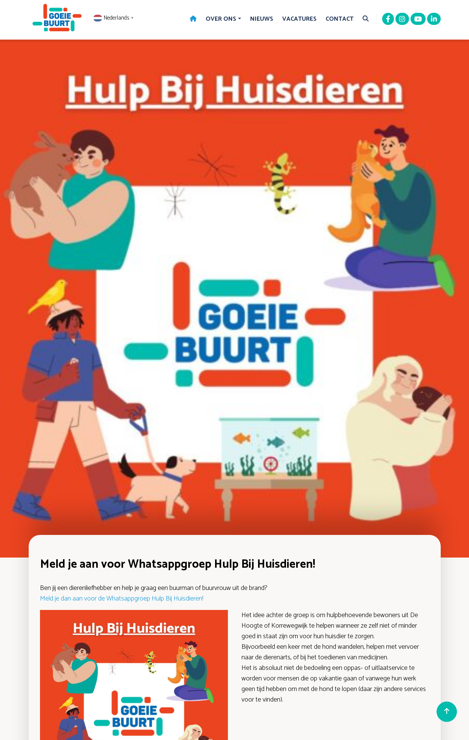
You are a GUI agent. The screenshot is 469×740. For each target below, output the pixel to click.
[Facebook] (388, 19)
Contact (340, 19)
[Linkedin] (434, 19)
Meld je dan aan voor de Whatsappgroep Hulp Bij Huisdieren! (121, 598)
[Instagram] (402, 19)
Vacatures (299, 19)
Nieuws (261, 19)
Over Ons (221, 19)
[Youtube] (418, 19)
